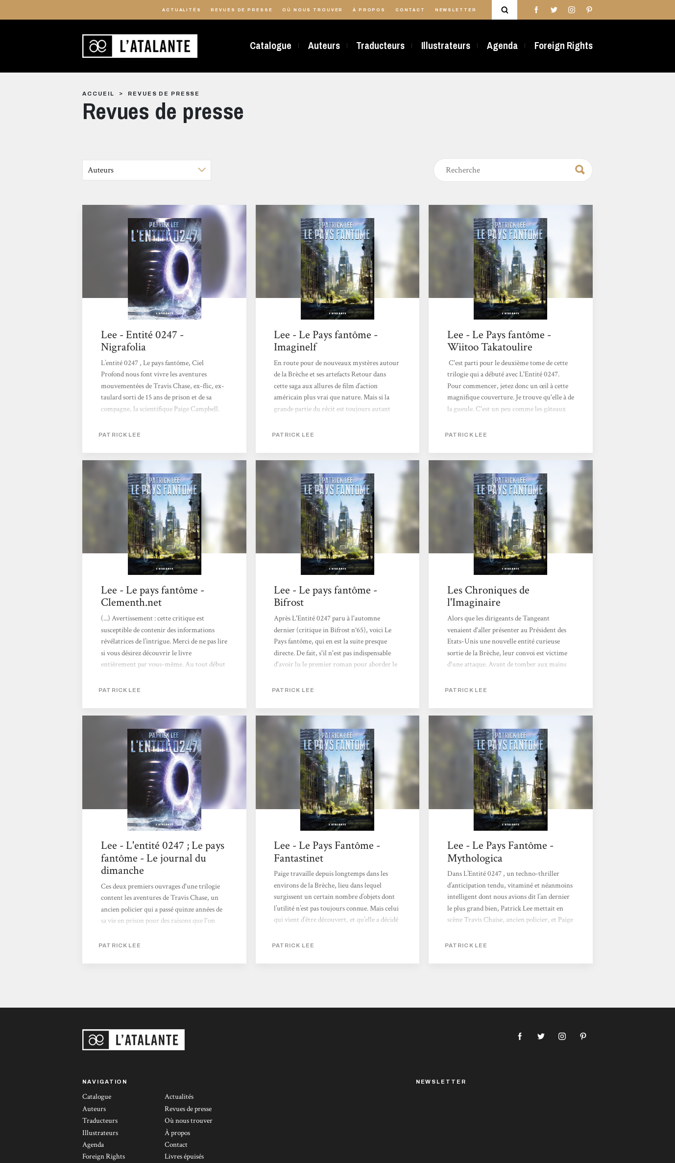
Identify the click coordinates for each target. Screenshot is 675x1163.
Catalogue (270, 45)
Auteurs (324, 45)
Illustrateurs (445, 45)
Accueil (98, 94)
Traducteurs (380, 45)
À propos (369, 10)
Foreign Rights (563, 45)
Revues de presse (241, 10)
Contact (410, 10)
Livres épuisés (184, 1156)
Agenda (502, 45)
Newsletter (456, 10)
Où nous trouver (312, 10)
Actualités (181, 10)
